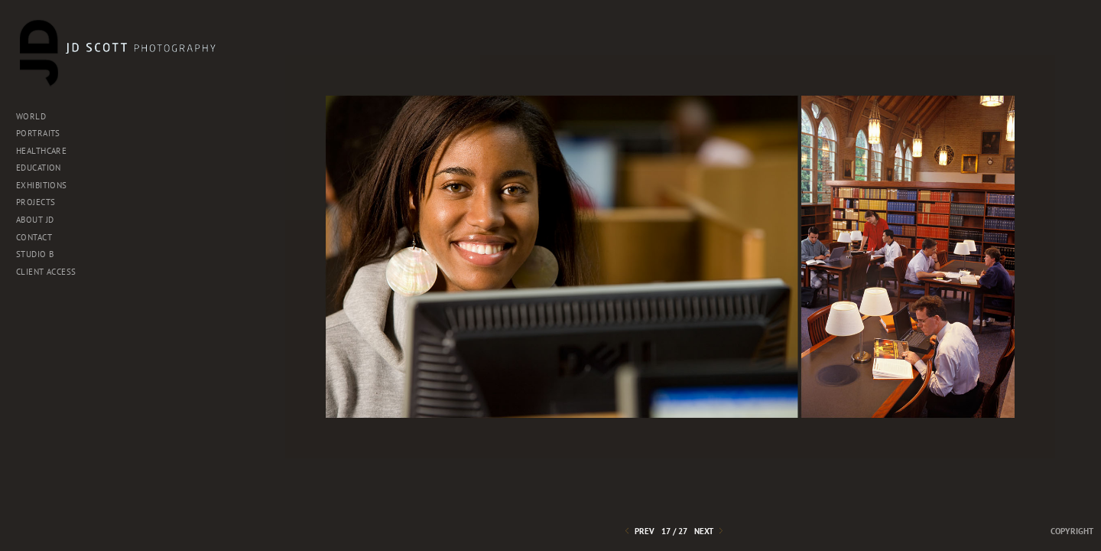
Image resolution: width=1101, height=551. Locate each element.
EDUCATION (38, 167)
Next (710, 531)
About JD (35, 219)
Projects (41, 202)
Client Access (46, 271)
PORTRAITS (38, 133)
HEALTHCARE (41, 150)
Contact (39, 237)
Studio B (40, 254)
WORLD (31, 116)
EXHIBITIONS (47, 185)
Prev (638, 531)
